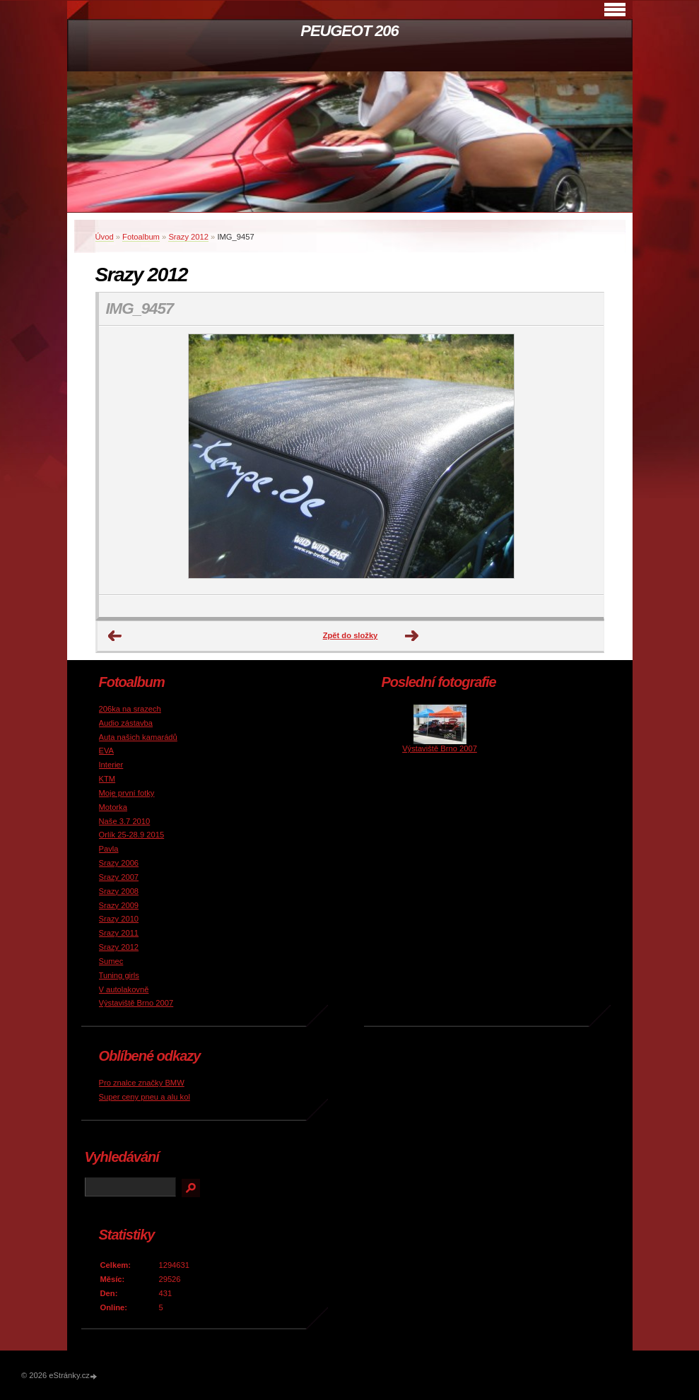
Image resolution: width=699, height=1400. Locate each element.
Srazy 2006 (119, 863)
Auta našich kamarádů (138, 737)
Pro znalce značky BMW (141, 1082)
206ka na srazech (130, 709)
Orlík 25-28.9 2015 (132, 834)
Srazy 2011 (119, 933)
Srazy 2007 (119, 877)
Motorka (113, 807)
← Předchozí (115, 636)
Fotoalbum (141, 237)
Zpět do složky (350, 635)
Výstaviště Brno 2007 (136, 1003)
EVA (106, 750)
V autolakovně (124, 989)
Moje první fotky (127, 793)
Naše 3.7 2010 (125, 821)
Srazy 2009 (119, 905)
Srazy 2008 (119, 891)
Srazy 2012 (188, 237)
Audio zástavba (126, 723)
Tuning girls (119, 975)
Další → (412, 636)
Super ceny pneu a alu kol (144, 1097)
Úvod (104, 237)
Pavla (109, 849)
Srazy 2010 (119, 918)
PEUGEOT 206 (349, 31)
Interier (111, 764)
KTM (107, 779)
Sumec (111, 961)
